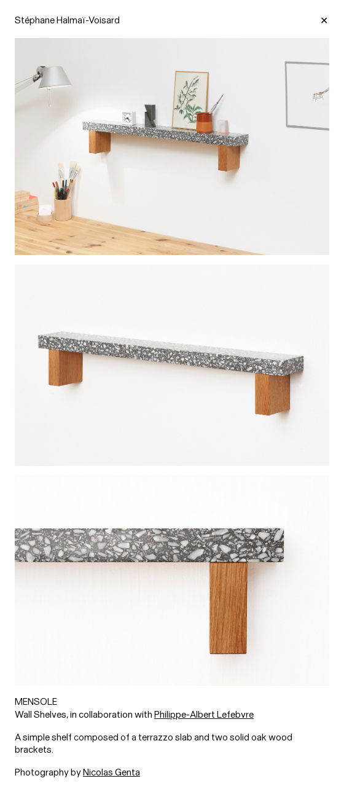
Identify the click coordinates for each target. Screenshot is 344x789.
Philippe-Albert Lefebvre (204, 715)
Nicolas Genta (111, 772)
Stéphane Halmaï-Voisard (67, 20)
